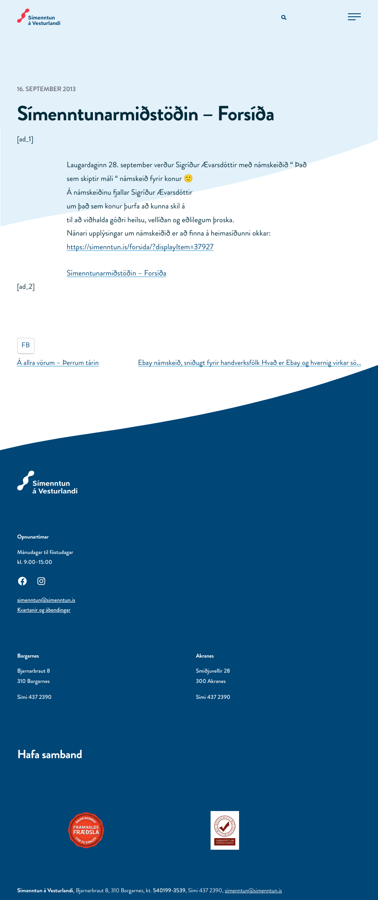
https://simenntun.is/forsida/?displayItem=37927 (140, 246)
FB (26, 345)
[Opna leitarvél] (284, 18)
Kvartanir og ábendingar (44, 610)
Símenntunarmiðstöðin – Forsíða (116, 273)
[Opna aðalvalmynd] (354, 16)
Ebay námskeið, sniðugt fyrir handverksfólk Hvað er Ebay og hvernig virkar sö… (249, 363)
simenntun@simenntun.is (46, 600)
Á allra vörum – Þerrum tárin (58, 363)
